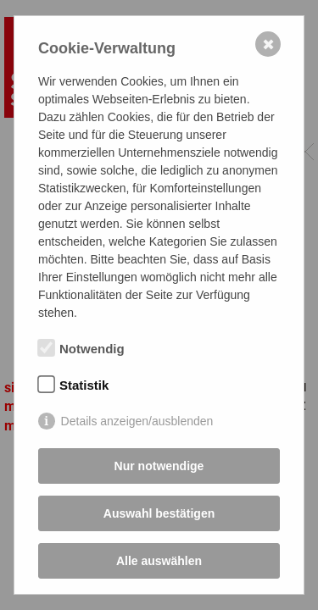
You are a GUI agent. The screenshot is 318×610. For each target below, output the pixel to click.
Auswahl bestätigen (159, 513)
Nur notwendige (159, 466)
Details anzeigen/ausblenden (137, 421)
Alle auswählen (159, 561)
